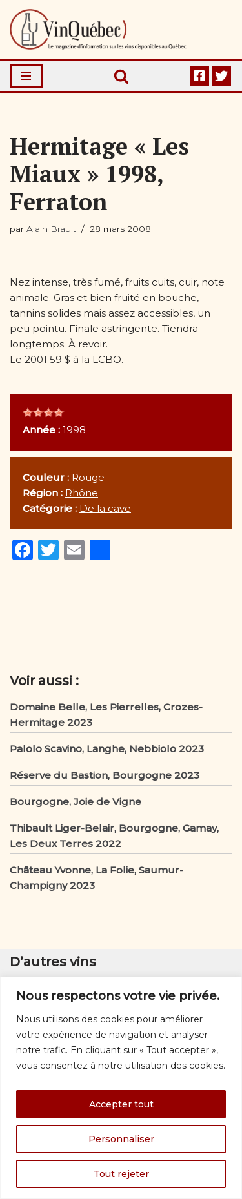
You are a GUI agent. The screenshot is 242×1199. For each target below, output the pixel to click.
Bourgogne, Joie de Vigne (75, 801)
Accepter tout (121, 1104)
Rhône (81, 493)
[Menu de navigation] (26, 76)
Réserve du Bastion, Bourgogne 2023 (104, 775)
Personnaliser (121, 1139)
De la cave (105, 508)
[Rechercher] (121, 76)
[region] (121, 1088)
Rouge (88, 477)
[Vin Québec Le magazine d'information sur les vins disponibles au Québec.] (98, 29)
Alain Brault (51, 229)
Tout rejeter (121, 1174)
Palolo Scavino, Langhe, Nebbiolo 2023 (107, 749)
